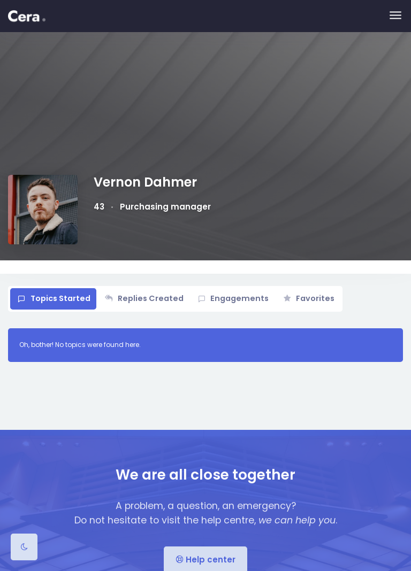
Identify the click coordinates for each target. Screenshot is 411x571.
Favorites (315, 298)
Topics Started (60, 298)
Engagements (239, 298)
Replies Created (151, 298)
